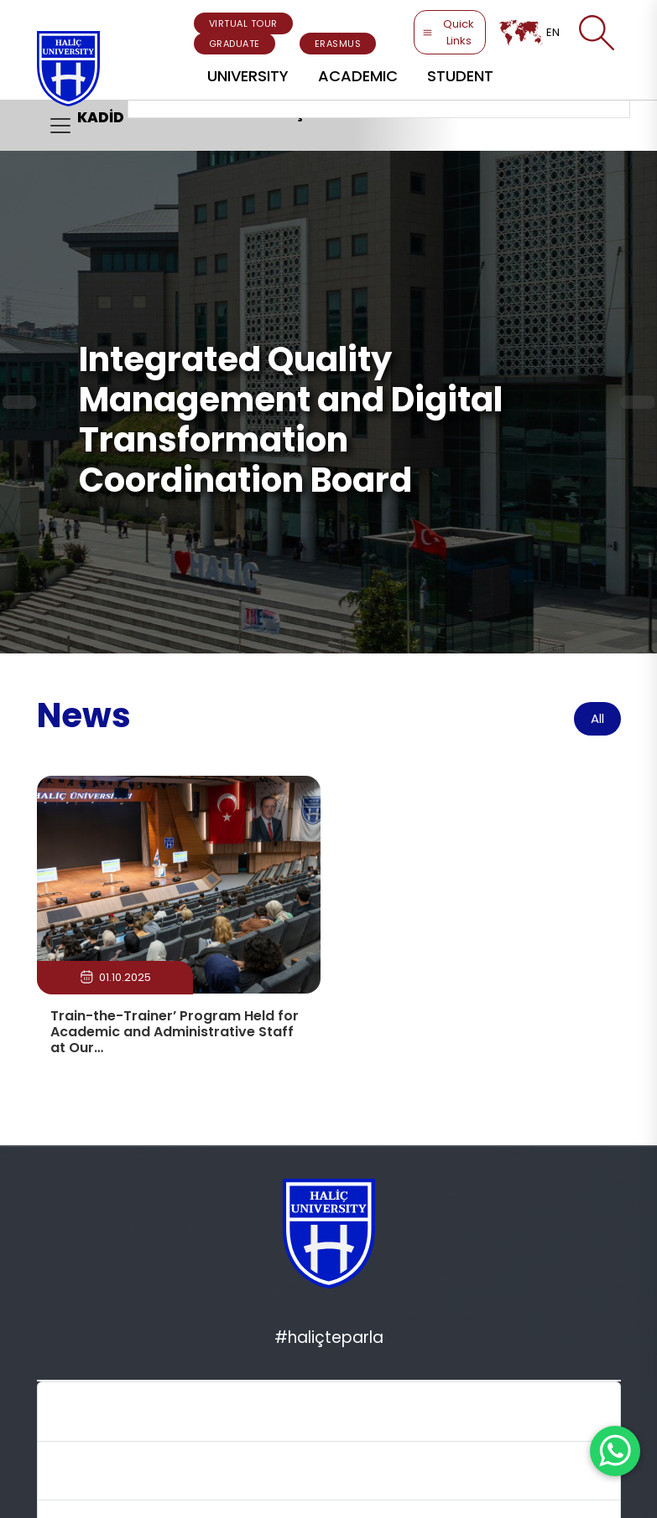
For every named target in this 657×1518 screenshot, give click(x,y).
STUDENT (460, 75)
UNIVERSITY (248, 75)
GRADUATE (234, 43)
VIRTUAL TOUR (243, 23)
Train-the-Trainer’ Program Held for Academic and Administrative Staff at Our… (174, 1031)
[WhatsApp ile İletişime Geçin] (615, 1451)
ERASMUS (338, 43)
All (597, 718)
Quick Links (448, 32)
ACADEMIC (358, 75)
